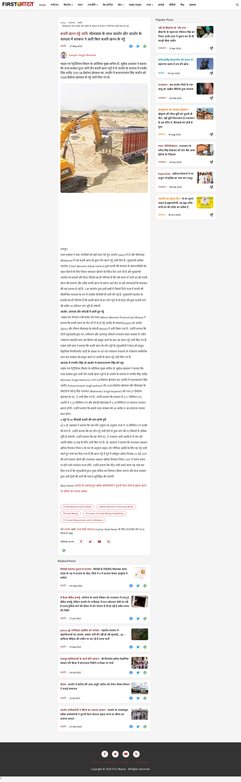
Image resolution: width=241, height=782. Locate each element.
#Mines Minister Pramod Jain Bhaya (116, 507)
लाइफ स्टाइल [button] (135, 5)
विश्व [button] (182, 5)
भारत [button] (80, 5)
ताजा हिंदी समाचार (86, 529)
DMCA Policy (111, 764)
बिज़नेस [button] (68, 5)
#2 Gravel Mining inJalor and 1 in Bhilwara (83, 520)
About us (97, 764)
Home (42, 5)
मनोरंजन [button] (55, 5)
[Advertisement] (104, 219)
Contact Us (126, 764)
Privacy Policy (142, 764)
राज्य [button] (149, 5)
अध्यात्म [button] (192, 5)
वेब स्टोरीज (108, 5)
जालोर (79, 23)
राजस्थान (71, 23)
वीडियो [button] (172, 5)
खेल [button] (121, 5)
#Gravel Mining (70, 514)
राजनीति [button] (93, 5)
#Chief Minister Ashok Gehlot (77, 507)
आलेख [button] (161, 5)
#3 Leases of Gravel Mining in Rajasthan (105, 514)
